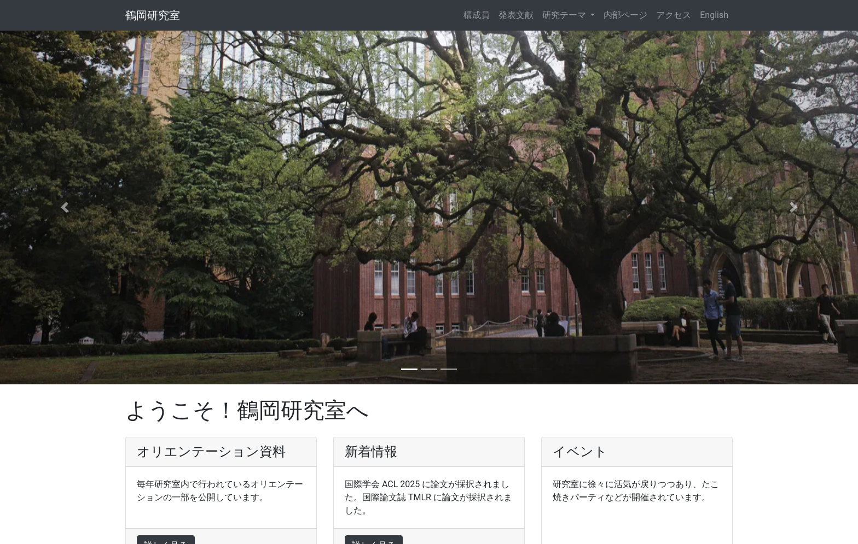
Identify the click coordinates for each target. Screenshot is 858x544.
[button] (64, 207)
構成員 (476, 15)
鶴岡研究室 (152, 15)
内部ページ (625, 15)
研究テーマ (565, 15)
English (714, 15)
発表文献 (516, 15)
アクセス (673, 15)
